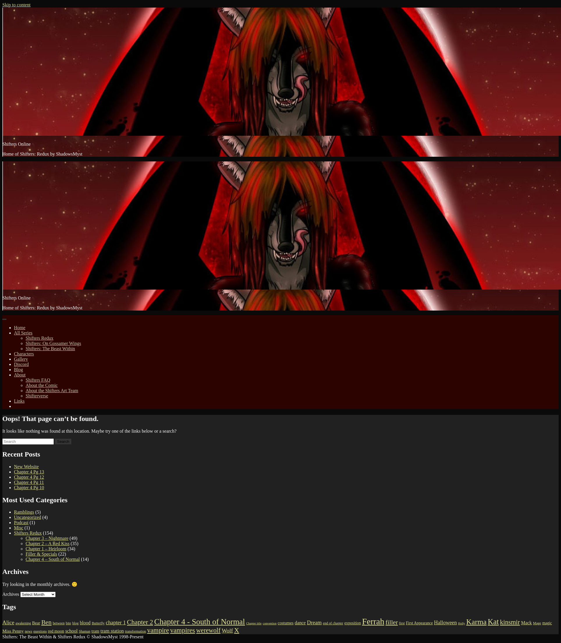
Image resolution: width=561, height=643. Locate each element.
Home (19, 327)
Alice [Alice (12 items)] (8, 622)
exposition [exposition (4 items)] (353, 623)
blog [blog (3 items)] (75, 623)
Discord (21, 364)
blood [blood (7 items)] (85, 623)
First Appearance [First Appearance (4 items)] (419, 623)
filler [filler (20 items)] (392, 622)
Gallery (21, 359)
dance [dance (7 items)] (300, 623)
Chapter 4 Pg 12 (29, 477)
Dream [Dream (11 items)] (314, 622)
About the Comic (42, 385)
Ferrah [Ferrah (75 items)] (373, 621)
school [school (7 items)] (71, 631)
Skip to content (16, 4)
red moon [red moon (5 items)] (56, 631)
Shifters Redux (40, 338)
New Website (26, 466)
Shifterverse (37, 395)
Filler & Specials (41, 554)
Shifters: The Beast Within (50, 348)
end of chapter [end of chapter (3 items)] (333, 623)
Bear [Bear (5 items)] (36, 623)
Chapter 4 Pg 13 (29, 471)
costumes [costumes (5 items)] (286, 623)
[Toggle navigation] (4, 319)
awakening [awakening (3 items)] (23, 623)
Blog (18, 369)
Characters (24, 353)
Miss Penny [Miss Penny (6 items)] (13, 630)
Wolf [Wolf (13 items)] (227, 631)
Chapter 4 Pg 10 (29, 487)
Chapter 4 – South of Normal (53, 559)
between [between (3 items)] (59, 623)
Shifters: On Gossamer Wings (53, 343)
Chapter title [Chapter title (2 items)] (254, 623)
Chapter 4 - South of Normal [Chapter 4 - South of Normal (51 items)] (199, 621)
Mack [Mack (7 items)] (526, 623)
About (20, 374)
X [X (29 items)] (236, 630)
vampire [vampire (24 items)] (158, 630)
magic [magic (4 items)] (547, 623)
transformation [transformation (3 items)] (135, 631)
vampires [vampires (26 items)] (182, 630)
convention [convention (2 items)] (269, 623)
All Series (23, 332)
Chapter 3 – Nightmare (47, 538)
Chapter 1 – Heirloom (46, 548)
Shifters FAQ (38, 380)
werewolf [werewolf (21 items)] (208, 630)
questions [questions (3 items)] (40, 631)
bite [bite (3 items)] (68, 623)
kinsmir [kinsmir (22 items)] (510, 622)
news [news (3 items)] (28, 631)
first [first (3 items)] (402, 623)
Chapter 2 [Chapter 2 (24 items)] (140, 622)
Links (19, 401)
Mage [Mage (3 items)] (537, 623)
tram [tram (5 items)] (95, 631)
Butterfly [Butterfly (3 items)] (98, 623)
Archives (10, 594)
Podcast (21, 522)
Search (63, 441)
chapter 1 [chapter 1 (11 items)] (116, 622)
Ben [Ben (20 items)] (46, 622)
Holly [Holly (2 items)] (461, 623)
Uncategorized (27, 517)
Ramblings (24, 512)
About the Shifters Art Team (52, 390)
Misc (18, 527)
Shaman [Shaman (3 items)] (84, 631)
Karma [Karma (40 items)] (476, 622)
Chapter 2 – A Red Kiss (48, 543)
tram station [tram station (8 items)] (112, 631)
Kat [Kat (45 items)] (493, 621)
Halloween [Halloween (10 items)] (445, 623)
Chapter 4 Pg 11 (29, 482)
